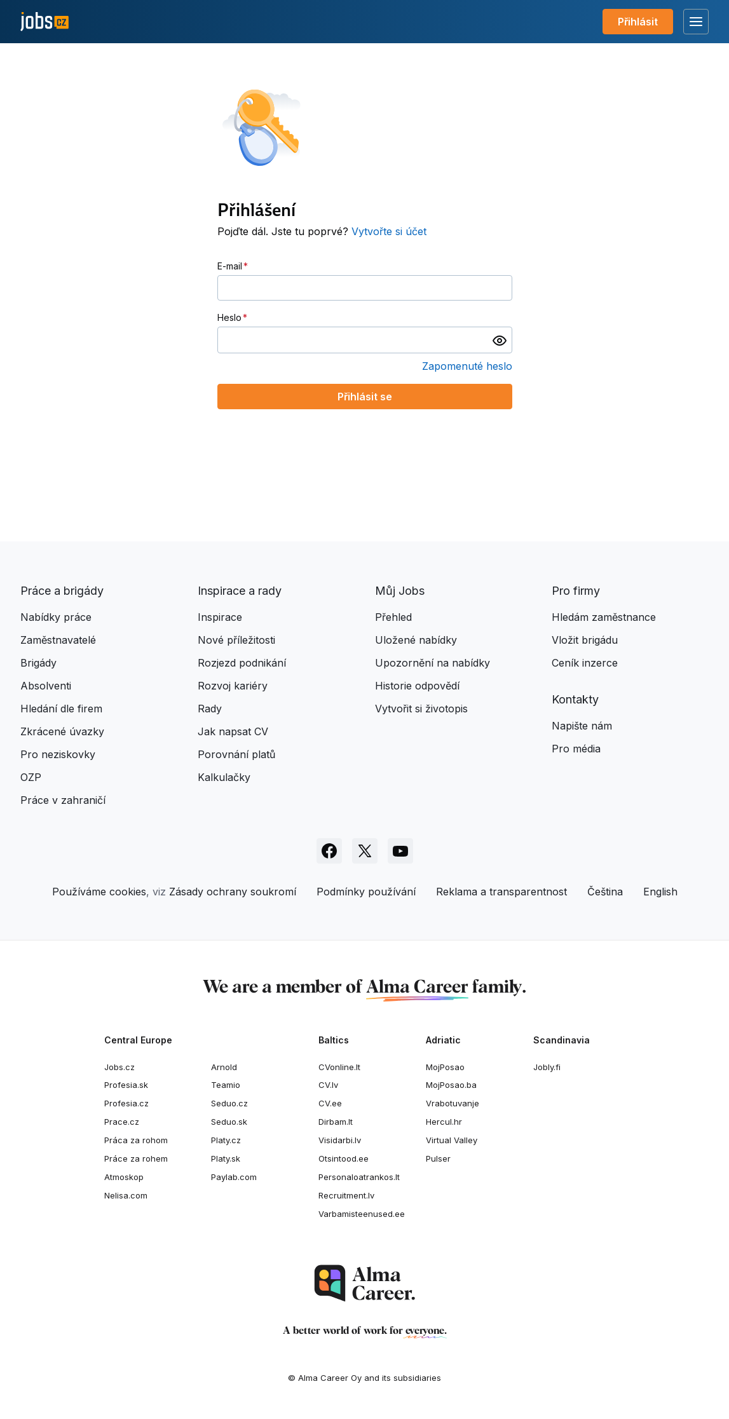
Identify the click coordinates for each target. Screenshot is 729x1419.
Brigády (38, 662)
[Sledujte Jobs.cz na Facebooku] (329, 851)
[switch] (499, 340)
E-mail (229, 266)
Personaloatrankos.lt (359, 1177)
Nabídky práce (56, 617)
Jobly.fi (547, 1067)
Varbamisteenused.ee (361, 1214)
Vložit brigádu (585, 640)
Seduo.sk (229, 1122)
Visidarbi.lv (339, 1140)
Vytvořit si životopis (421, 708)
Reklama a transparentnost (501, 891)
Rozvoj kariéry (233, 685)
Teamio (225, 1085)
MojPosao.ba (451, 1085)
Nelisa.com (125, 1195)
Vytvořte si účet (388, 231)
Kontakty (575, 699)
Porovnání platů (236, 754)
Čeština (605, 891)
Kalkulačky (224, 777)
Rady (210, 708)
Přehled (393, 617)
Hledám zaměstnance (604, 617)
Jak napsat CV (233, 731)
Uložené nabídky (416, 640)
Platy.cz (226, 1140)
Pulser (438, 1158)
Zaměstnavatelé (58, 640)
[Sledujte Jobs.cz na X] (365, 851)
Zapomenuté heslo (467, 366)
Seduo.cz (229, 1103)
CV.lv (328, 1085)
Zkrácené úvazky (62, 731)
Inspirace (220, 617)
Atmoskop (124, 1177)
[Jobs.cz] (44, 22)
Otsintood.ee (343, 1158)
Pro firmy (576, 590)
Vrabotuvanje (452, 1103)
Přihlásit (638, 21)
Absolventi (45, 685)
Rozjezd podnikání (242, 662)
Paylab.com (234, 1177)
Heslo (229, 317)
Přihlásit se (364, 396)
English (660, 891)
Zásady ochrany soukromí (232, 891)
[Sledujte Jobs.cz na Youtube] (400, 851)
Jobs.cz (119, 1067)
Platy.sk (225, 1158)
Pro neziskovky (57, 754)
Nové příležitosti (236, 640)
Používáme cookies (99, 891)
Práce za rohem (136, 1158)
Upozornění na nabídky (432, 662)
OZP (30, 777)
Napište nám (582, 725)
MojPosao (445, 1067)
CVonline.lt (339, 1067)
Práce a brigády (62, 590)
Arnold (224, 1067)
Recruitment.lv (346, 1195)
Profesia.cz (126, 1103)
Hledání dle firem (61, 708)
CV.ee (330, 1103)
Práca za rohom (136, 1140)
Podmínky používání (366, 891)
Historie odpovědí (417, 685)
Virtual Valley (451, 1140)
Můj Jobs (400, 590)
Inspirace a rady (240, 590)
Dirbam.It (335, 1122)
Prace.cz (121, 1122)
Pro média (576, 748)
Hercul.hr (444, 1122)
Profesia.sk (126, 1085)
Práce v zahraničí (63, 800)
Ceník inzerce (585, 662)
